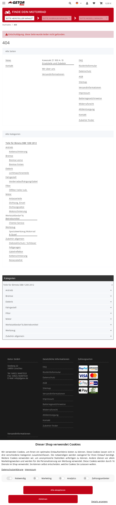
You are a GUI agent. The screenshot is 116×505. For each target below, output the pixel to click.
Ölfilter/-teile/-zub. (18, 190)
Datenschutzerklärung (12, 478)
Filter (8, 185)
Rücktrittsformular (88, 65)
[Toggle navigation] (3, 2)
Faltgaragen (15, 247)
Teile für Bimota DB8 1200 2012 (18, 284)
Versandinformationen (53, 74)
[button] (70, 3)
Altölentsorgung (87, 109)
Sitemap (83, 82)
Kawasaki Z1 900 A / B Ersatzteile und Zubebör (54, 62)
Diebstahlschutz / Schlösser (22, 243)
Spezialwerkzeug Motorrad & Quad (22, 233)
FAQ (81, 60)
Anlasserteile (15, 198)
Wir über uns (48, 68)
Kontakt (9, 65)
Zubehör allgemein (15, 238)
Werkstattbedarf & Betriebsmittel (15, 217)
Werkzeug (10, 227)
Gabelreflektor (16, 251)
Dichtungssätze (16, 207)
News (8, 60)
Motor (8, 194)
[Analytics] (61, 487)
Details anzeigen (100, 501)
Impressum (84, 92)
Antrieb (9, 147)
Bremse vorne (16, 160)
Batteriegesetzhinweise (90, 98)
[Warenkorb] (105, 3)
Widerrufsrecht (86, 103)
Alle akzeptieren (22, 499)
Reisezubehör (16, 260)
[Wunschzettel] (93, 3)
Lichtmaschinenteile (19, 172)
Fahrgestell (11, 177)
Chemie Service (16, 222)
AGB (81, 76)
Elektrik (9, 168)
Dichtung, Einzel (17, 202)
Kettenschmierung (18, 151)
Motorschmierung (18, 211)
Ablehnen (64, 499)
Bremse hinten (16, 164)
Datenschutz (85, 71)
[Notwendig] (9, 487)
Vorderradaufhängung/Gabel (23, 181)
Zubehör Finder (86, 120)
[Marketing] (36, 487)
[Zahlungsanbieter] (86, 487)
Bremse (9, 155)
